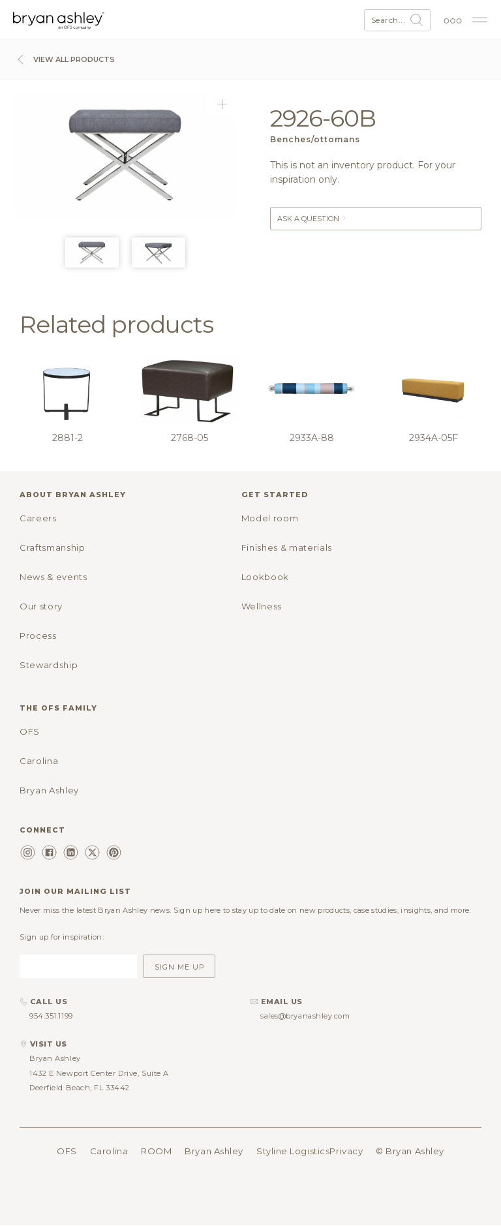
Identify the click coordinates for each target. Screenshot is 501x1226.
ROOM (156, 1151)
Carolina (39, 761)
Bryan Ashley (49, 790)
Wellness (261, 606)
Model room (270, 518)
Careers (38, 518)
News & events (53, 577)
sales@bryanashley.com (305, 1015)
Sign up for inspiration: (62, 937)
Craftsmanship (52, 547)
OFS (30, 731)
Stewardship (49, 665)
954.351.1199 (51, 1015)
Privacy (346, 1151)
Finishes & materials (286, 547)
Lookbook (265, 577)
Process (38, 635)
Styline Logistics (292, 1151)
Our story (41, 606)
